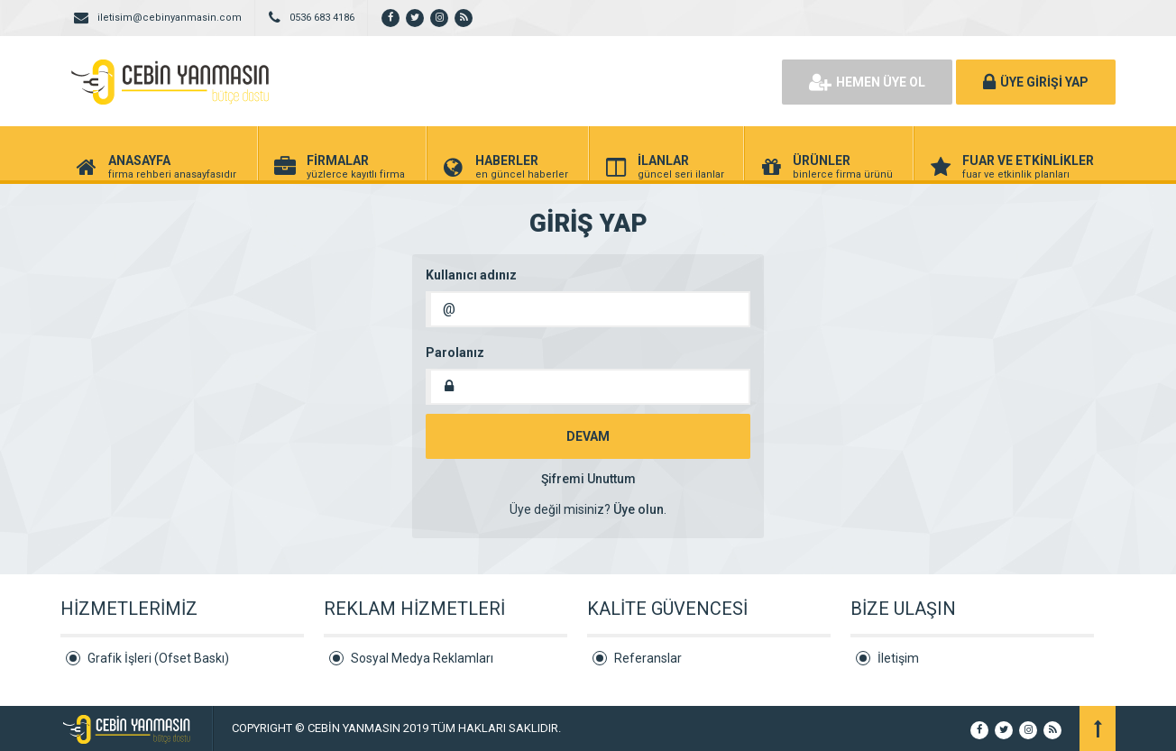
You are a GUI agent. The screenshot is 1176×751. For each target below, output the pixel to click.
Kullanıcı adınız (471, 275)
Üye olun (638, 509)
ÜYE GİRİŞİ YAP (1036, 82)
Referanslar (648, 658)
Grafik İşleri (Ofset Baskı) (158, 658)
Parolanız (455, 352)
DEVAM (588, 436)
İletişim (898, 658)
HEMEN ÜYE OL (867, 82)
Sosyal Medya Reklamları (422, 658)
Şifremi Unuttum (588, 479)
